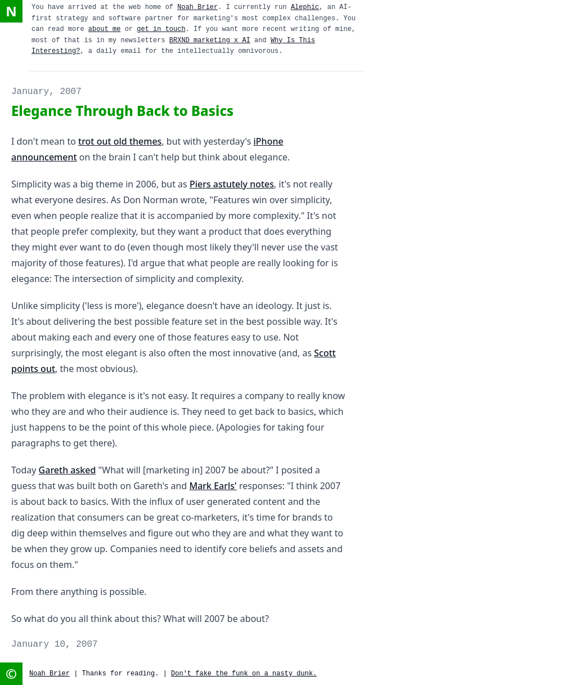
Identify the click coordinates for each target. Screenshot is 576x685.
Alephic (305, 7)
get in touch (161, 29)
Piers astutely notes (232, 184)
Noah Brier (197, 7)
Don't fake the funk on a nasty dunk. (244, 674)
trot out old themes (119, 141)
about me (104, 29)
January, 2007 (46, 92)
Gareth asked (67, 470)
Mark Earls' (212, 486)
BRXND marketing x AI (209, 40)
